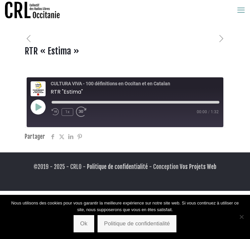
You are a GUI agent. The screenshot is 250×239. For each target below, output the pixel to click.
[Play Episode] (38, 107)
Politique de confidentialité (117, 166)
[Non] (241, 216)
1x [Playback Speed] (67, 112)
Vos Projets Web (198, 166)
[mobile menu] (241, 10)
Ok (84, 223)
